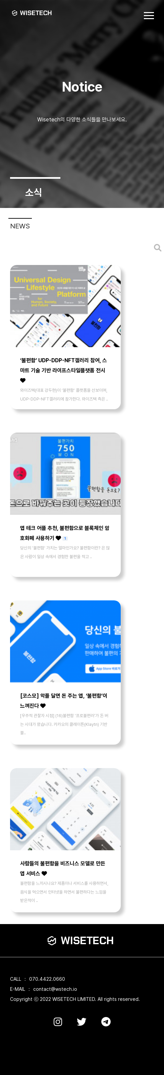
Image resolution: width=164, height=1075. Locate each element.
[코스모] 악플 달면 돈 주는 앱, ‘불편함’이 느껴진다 (63, 701)
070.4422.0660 (47, 979)
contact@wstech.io (55, 989)
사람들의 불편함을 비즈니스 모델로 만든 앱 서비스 (62, 868)
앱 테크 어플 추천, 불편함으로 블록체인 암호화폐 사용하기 (64, 532)
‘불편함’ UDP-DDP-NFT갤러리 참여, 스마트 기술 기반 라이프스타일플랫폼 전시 (63, 370)
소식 (33, 192)
